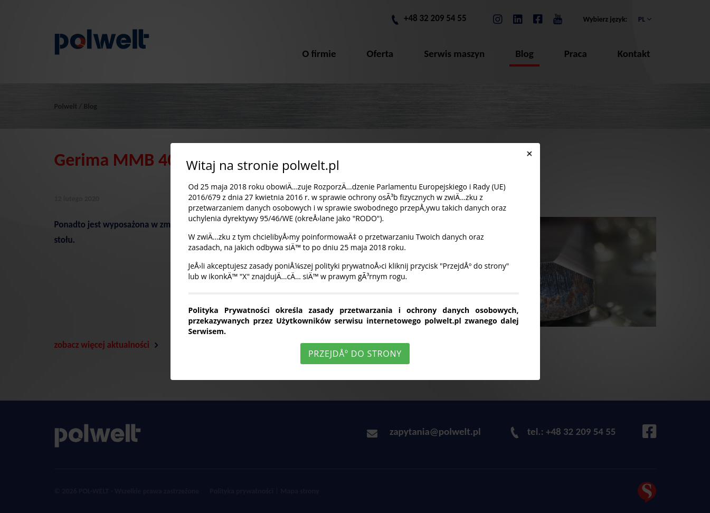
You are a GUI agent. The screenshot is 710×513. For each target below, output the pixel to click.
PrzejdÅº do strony (355, 353)
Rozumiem (356, 504)
